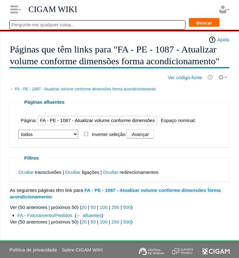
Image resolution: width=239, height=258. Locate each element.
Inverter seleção (108, 134)
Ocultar (26, 172)
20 (84, 207)
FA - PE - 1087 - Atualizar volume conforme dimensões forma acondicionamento (85, 89)
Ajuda (223, 39)
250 (115, 207)
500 (127, 207)
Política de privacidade (33, 249)
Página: (29, 120)
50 (93, 207)
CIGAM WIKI (52, 9)
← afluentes (89, 215)
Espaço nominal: (178, 120)
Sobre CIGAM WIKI (82, 249)
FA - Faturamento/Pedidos (44, 215)
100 (103, 207)
